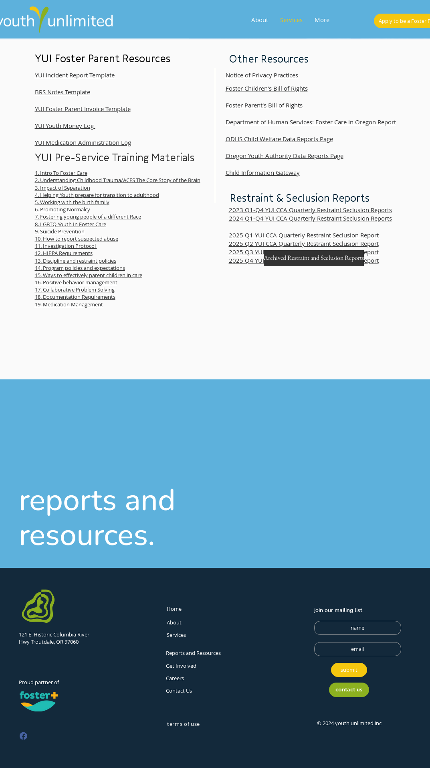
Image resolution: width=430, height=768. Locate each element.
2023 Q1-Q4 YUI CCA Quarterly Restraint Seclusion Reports (310, 210)
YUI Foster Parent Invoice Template (83, 109)
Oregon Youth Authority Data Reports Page (284, 156)
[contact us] (349, 690)
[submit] (349, 670)
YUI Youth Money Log (65, 126)
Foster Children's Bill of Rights (267, 88)
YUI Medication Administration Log (83, 142)
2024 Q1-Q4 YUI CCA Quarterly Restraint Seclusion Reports (310, 218)
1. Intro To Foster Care (61, 172)
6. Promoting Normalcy (62, 209)
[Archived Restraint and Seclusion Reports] (314, 258)
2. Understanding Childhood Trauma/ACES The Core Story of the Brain (117, 180)
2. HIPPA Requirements (65, 253)
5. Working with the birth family (72, 202)
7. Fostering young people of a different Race (88, 216)
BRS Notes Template (62, 92)
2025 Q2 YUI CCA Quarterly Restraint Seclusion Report (304, 243)
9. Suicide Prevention (60, 231)
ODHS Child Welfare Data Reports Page (279, 139)
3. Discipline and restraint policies (77, 260)
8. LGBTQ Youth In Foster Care (70, 224)
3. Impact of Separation (62, 187)
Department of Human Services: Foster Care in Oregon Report (311, 122)
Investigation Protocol (70, 245)
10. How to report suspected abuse (76, 238)
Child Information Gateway (263, 172)
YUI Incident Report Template (75, 75)
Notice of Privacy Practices (262, 75)
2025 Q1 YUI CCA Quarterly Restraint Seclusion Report (304, 235)
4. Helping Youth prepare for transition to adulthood (97, 195)
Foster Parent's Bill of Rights (264, 105)
